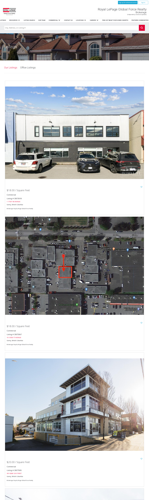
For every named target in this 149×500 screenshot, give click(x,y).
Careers (85, 463)
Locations (119, 460)
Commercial (120, 458)
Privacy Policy (87, 467)
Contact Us (87, 460)
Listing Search (81, 20)
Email (21, 474)
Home (46, 20)
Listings (54, 20)
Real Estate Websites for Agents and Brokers (35, 498)
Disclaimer (119, 467)
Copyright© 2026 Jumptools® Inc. (13, 498)
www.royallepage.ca (123, 465)
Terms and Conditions (90, 470)
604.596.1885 (27, 472)
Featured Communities (90, 465)
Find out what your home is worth (128, 463)
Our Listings (10, 67)
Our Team (93, 20)
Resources (65, 20)
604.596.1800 (30, 469)
